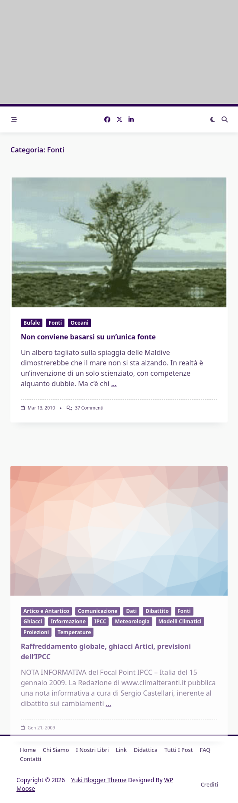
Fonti (55, 322)
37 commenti (89, 408)
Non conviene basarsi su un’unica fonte (88, 337)
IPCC (100, 665)
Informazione (68, 665)
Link (121, 750)
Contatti (30, 759)
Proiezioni (36, 675)
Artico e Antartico (46, 654)
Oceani (79, 322)
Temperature (74, 675)
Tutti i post (178, 750)
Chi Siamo (56, 750)
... (114, 383)
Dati (131, 654)
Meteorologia (132, 665)
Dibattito (157, 654)
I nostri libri (92, 750)
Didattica (146, 750)
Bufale (31, 322)
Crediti (209, 784)
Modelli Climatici (180, 665)
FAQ (205, 750)
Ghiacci (32, 665)
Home (28, 750)
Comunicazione (97, 654)
